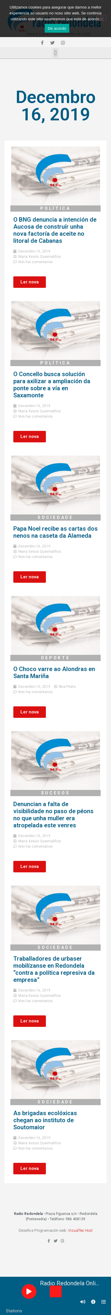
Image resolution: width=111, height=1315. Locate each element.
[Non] (101, 18)
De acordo (57, 28)
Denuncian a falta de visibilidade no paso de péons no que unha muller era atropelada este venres (53, 815)
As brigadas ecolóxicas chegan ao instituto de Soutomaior (45, 1120)
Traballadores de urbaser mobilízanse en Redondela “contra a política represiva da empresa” (54, 969)
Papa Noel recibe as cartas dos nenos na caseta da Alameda (55, 532)
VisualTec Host (80, 1230)
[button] (55, 53)
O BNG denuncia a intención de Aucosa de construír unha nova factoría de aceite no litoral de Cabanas (54, 230)
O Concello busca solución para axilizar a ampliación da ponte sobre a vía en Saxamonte (51, 385)
